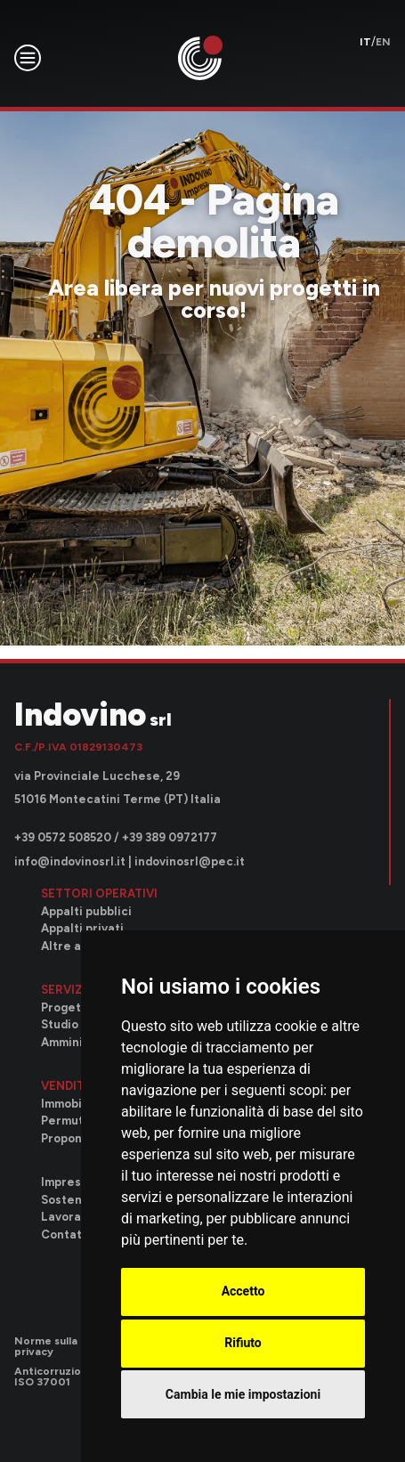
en (383, 42)
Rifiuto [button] (243, 1343)
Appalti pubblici (86, 911)
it (365, 42)
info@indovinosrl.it (70, 861)
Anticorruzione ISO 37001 (54, 1377)
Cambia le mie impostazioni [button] (243, 1394)
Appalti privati (82, 928)
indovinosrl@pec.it (189, 861)
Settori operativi (99, 893)
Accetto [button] (243, 1291)
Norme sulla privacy (45, 1346)
